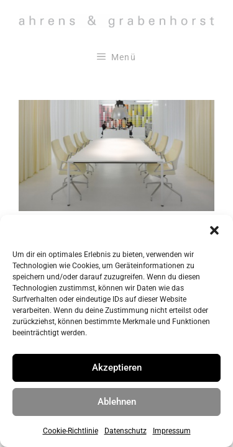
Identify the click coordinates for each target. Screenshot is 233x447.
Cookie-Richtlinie (70, 431)
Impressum (172, 431)
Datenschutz (125, 431)
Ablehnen (117, 401)
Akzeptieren (117, 367)
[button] (214, 230)
